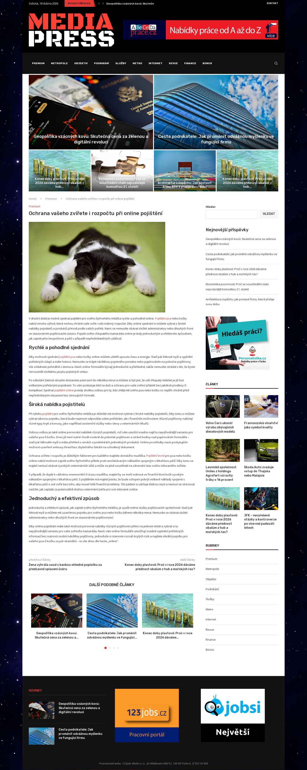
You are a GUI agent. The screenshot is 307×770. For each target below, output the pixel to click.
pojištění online (64, 390)
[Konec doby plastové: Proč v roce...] (60, 171)
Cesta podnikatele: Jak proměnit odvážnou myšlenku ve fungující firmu (80, 734)
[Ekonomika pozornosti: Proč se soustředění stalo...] (122, 171)
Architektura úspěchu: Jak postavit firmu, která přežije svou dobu (185, 185)
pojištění (47, 414)
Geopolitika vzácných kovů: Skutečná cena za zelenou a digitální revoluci (79, 708)
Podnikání (101, 63)
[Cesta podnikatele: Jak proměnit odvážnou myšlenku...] (216, 112)
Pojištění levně (155, 456)
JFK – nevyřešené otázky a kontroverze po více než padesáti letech (260, 522)
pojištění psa (67, 357)
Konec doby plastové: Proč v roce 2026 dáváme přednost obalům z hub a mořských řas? (222, 524)
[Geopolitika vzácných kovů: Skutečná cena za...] (91, 112)
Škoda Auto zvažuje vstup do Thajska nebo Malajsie (259, 472)
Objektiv (81, 63)
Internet (155, 63)
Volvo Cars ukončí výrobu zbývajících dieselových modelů (220, 427)
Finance (190, 63)
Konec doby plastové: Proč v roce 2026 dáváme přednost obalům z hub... (59, 183)
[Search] (276, 63)
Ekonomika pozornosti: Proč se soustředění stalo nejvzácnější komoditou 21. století (122, 183)
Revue (173, 63)
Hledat (211, 207)
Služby (120, 63)
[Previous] (99, 3)
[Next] (103, 3)
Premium (38, 63)
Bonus (207, 63)
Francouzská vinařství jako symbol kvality (261, 425)
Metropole (59, 63)
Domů (32, 199)
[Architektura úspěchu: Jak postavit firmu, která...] (185, 171)
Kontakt (272, 3)
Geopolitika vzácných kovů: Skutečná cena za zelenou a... (143, 3)
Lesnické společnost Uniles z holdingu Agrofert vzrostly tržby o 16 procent (221, 474)
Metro (137, 63)
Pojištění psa (163, 319)
